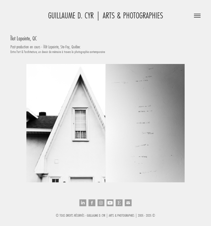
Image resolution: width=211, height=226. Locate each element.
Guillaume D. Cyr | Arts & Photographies (105, 15)
